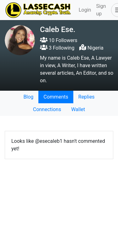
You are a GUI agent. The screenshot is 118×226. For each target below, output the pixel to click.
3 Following (57, 48)
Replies (86, 97)
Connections (47, 109)
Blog (28, 97)
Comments (55, 97)
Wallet (78, 109)
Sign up (101, 10)
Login (85, 10)
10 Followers (58, 40)
